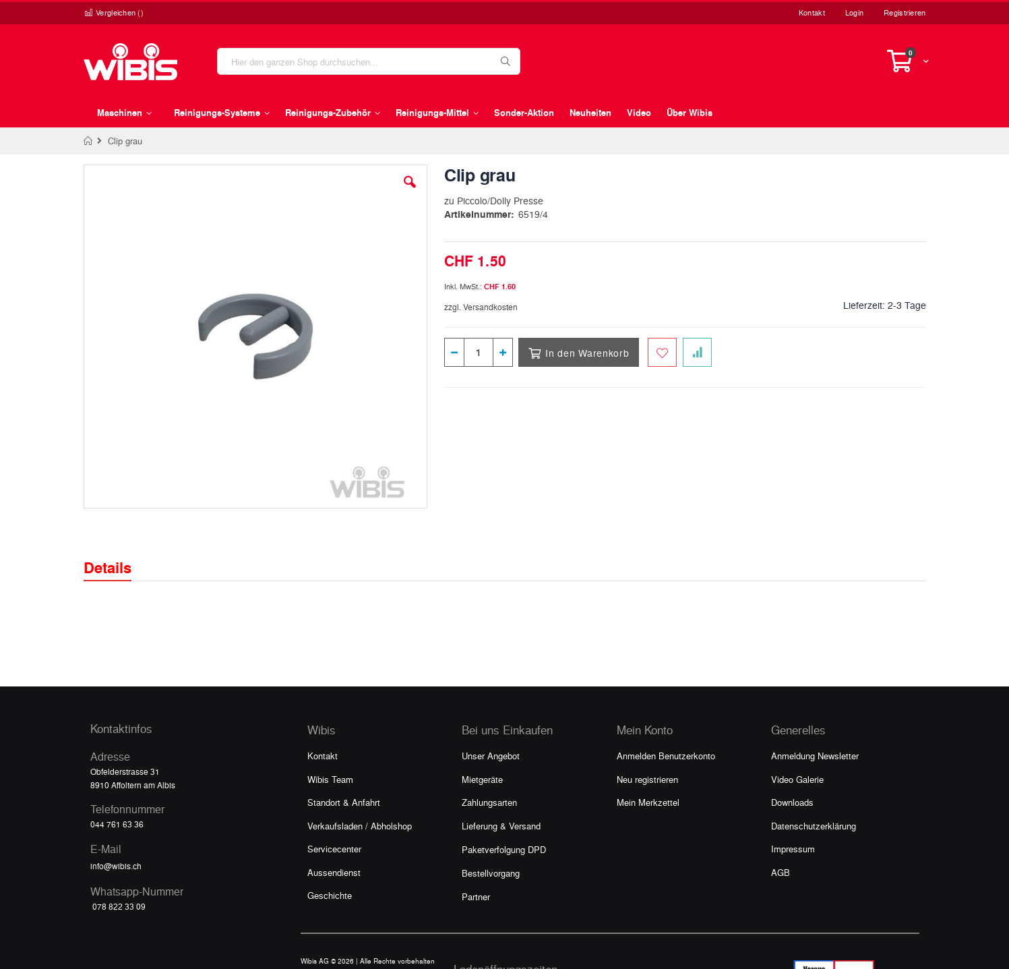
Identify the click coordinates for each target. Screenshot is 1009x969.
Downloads (792, 802)
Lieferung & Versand (501, 825)
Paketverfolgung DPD (504, 849)
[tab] (118, 555)
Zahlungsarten (489, 802)
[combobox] (368, 61)
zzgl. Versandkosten (481, 307)
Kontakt (812, 12)
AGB (780, 872)
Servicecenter (334, 848)
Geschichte (329, 895)
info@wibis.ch (116, 866)
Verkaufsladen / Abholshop (359, 825)
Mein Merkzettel (648, 802)
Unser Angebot (491, 755)
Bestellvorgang (491, 873)
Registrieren (904, 12)
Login (854, 12)
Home (89, 141)
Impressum (793, 848)
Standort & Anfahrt (343, 802)
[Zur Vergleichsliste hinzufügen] (697, 352)
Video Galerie (797, 779)
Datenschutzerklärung (813, 825)
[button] (410, 192)
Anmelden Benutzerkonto (666, 755)
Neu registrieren (647, 779)
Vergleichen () (114, 12)
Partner (476, 896)
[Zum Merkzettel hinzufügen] (662, 352)
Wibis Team (330, 779)
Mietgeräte (482, 779)
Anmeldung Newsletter (815, 755)
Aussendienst (334, 872)
